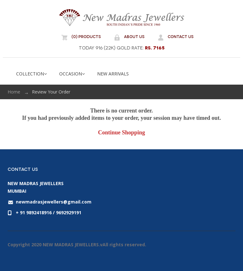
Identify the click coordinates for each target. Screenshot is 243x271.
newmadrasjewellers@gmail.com (53, 202)
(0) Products (86, 36)
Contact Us (181, 36)
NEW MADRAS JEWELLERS (121, 17)
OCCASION (72, 74)
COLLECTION (31, 74)
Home (14, 92)
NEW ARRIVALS (113, 74)
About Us (134, 36)
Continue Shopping (121, 132)
